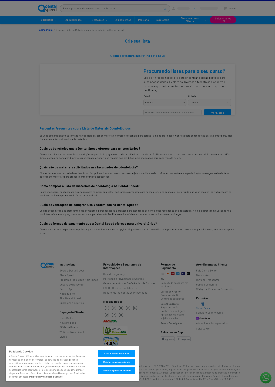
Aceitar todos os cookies (116, 353)
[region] (72, 363)
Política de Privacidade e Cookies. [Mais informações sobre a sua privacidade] (46, 376)
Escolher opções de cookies (117, 370)
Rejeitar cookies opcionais (116, 362)
